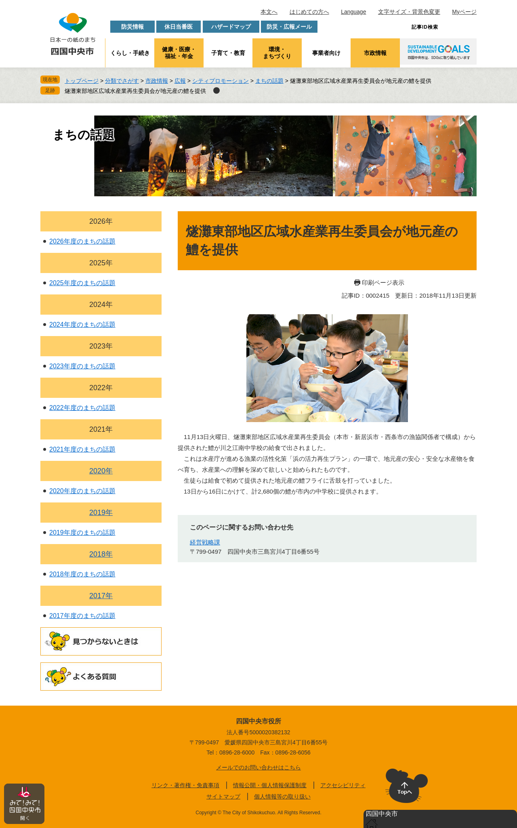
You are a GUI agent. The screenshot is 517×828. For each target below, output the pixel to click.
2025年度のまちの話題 (82, 283)
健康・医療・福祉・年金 (179, 52)
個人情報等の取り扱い (282, 796)
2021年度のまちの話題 (82, 449)
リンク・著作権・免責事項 (185, 785)
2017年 (101, 596)
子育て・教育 (228, 53)
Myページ (464, 11)
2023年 (101, 346)
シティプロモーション (220, 81)
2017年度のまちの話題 (82, 615)
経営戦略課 (205, 542)
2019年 (101, 513)
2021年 (101, 429)
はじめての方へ (309, 11)
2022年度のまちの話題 (82, 407)
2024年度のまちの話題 (82, 324)
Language (353, 11)
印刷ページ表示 (383, 282)
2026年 (101, 221)
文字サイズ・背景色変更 (409, 11)
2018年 (101, 554)
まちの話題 (269, 81)
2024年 (101, 305)
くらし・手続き (130, 53)
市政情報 (375, 53)
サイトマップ (223, 796)
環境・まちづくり (277, 52)
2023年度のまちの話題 (82, 366)
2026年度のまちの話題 (82, 241)
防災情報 (132, 26)
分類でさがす (122, 81)
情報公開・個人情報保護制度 (270, 785)
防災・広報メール (289, 26)
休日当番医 (178, 26)
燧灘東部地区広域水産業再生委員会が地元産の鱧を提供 (135, 91)
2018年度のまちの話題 (82, 574)
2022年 (101, 388)
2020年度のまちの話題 (82, 491)
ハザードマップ (231, 26)
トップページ (82, 81)
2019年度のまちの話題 (82, 532)
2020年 (101, 471)
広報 (180, 81)
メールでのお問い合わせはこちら (258, 767)
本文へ (269, 11)
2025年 (101, 263)
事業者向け (326, 53)
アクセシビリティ (343, 785)
